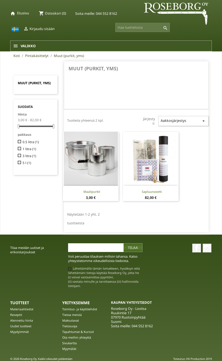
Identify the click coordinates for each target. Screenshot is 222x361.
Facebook (196, 248)
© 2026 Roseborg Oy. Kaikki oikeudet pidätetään (41, 359)
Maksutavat (70, 320)
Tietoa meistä (72, 315)
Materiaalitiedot (21, 309)
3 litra (29, 156)
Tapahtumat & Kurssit (78, 332)
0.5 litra (31, 142)
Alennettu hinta (21, 320)
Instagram (207, 248)
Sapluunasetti (152, 192)
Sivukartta (69, 343)
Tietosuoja (69, 326)
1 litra (29, 149)
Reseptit (16, 315)
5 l (27, 163)
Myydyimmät (19, 332)
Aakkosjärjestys (183, 121)
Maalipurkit (91, 192)
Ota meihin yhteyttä (76, 337)
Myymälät (69, 349)
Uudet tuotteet (20, 326)
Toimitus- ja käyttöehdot (79, 309)
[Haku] (142, 27)
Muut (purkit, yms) (34, 83)
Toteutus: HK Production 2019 (192, 359)
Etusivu (23, 13)
